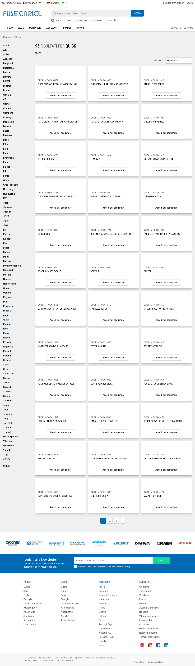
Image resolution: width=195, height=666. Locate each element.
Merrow (7, 261)
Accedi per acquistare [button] (61, 95)
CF (4, 99)
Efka (5, 144)
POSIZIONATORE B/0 (153, 346)
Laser (6, 247)
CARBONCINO (44, 234)
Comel (6, 104)
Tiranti (102, 607)
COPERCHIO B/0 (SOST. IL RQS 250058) (55, 496)
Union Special (10, 436)
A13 (5, 50)
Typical (7, 432)
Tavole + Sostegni (108, 595)
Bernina (7, 77)
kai (4, 229)
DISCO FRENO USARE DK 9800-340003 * (56, 196)
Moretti (7, 274)
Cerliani (7, 95)
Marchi (80, 28)
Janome (7, 207)
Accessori (95, 20)
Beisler (7, 72)
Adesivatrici (29, 612)
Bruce (6, 90)
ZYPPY (6, 459)
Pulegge (103, 616)
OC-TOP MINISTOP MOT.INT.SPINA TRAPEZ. (110, 458)
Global (6, 180)
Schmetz (8, 360)
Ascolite (7, 59)
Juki (5, 225)
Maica (6, 252)
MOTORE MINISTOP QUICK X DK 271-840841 (163, 458)
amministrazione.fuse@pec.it (61, 660)
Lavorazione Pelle (70, 603)
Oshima (7, 292)
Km (5, 243)
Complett (8, 113)
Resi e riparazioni (148, 632)
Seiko (6, 369)
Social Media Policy (156, 662)
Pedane (103, 603)
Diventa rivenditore (173, 3)
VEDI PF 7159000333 (47, 458)
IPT (5, 198)
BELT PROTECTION (46, 159)
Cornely (7, 117)
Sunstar (7, 396)
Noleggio (143, 612)
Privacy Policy (139, 662)
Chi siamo (188, 28)
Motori (102, 645)
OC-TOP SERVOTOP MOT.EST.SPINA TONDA (57, 308)
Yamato (7, 450)
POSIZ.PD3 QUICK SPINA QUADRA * (107, 121)
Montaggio (80, 20)
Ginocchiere (105, 628)
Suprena (7, 400)
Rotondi (7, 355)
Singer (6, 378)
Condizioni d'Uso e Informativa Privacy (113, 567)
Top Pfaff (8, 423)
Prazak (7, 310)
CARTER (147, 271)
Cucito (26, 587)
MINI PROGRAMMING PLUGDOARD (53, 346)
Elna (5, 153)
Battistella (8, 68)
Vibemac (8, 441)
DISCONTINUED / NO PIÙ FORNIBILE (159, 308)
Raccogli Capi (105, 624)
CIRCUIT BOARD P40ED (154, 121)
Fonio (6, 176)
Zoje (5, 454)
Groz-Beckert (10, 185)
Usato (67, 20)
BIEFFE (6, 81)
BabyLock (8, 63)
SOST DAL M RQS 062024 (102, 383)
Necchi (7, 279)
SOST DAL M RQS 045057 (49, 271)
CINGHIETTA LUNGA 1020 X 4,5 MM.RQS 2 (109, 84)
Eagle (6, 131)
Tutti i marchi (146, 591)
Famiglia (27, 599)
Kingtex (7, 238)
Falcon (6, 167)
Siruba (6, 382)
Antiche (65, 616)
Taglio (26, 595)
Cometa (7, 108)
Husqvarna (9, 194)
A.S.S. (6, 45)
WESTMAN (8, 445)
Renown (7, 342)
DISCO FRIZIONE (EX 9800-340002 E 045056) (58, 84)
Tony (5, 418)
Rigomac (8, 346)
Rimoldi (7, 351)
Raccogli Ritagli (106, 637)
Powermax (8, 306)
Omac (6, 288)
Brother (7, 86)
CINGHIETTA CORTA (99, 496)
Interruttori (104, 599)
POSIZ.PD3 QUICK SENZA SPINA (158, 383)
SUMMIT (7, 391)
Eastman (7, 135)
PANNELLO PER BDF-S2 (154, 84)
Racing (7, 324)
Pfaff (5, 301)
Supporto (176, 28)
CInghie (102, 612)
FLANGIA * (95, 159)
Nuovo (56, 20)
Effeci (6, 140)
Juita (6, 220)
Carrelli (102, 641)
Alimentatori (29, 620)
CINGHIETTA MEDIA (152, 196)
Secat (6, 364)
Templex (7, 414)
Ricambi (110, 20)
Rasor (6, 333)
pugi (5, 315)
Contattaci (144, 624)
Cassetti (103, 620)
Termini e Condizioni (149, 637)
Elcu (5, 149)
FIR (5, 171)
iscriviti (161, 560)
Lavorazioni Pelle (32, 603)
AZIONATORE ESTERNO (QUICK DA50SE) (56, 383)
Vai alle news (146, 595)
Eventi (142, 599)
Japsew (7, 211)
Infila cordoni (29, 624)
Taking (6, 405)
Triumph (7, 427)
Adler (6, 54)
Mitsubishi (8, 270)
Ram (5, 328)
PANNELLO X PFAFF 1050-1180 (104, 421)
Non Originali (10, 283)
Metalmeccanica (12, 265)
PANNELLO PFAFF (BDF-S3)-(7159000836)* (163, 234)
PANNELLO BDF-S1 (99, 308)
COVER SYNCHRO (98, 346)
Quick (6, 319)
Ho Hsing (8, 189)
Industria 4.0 (105, 632)
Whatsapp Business (149, 616)
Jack (5, 203)
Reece (6, 337)
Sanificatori (29, 616)
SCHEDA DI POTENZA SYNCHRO (52, 421)
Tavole (102, 587)
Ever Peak (8, 158)
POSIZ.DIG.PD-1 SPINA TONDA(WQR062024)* (58, 121)
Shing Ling (8, 373)
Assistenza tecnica (149, 607)
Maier (6, 256)
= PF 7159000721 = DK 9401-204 (158, 159)
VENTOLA (95, 271)
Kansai (6, 234)
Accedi (189, 3)
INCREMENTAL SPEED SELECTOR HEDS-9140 (111, 234)
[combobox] (97, 13)
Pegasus (8, 297)
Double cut (8, 122)
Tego (6, 409)
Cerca (137, 13)
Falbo (6, 162)
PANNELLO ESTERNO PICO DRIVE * (106, 196)
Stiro (25, 591)
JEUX (6, 216)
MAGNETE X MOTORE (153, 496)
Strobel (7, 387)
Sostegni (103, 591)
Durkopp (7, 126)
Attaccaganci (30, 607)
